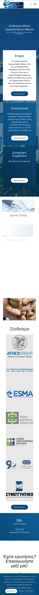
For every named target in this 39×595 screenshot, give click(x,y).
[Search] (30, 4)
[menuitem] (30, 4)
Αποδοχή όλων (11, 591)
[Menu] (35, 4)
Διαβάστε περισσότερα (26, 591)
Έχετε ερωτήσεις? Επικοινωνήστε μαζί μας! (19, 561)
